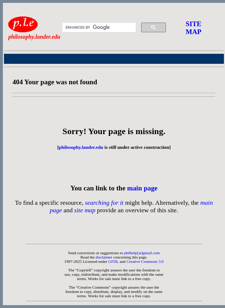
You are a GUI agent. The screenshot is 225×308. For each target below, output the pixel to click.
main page (142, 188)
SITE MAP (193, 27)
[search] (98, 27)
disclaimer (104, 257)
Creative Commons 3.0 (144, 261)
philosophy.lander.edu (81, 147)
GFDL (113, 261)
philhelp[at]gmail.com (142, 253)
